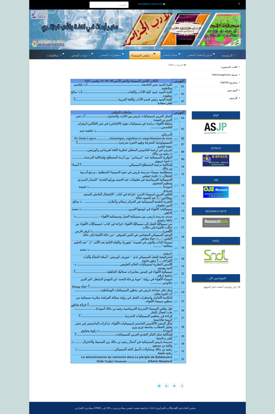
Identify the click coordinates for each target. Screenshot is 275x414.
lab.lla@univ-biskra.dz (150, 3)
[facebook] (239, 4)
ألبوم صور (232, 90)
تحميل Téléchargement (225, 74)
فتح (176, 86)
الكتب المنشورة (229, 67)
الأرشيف (233, 98)
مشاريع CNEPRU (229, 82)
